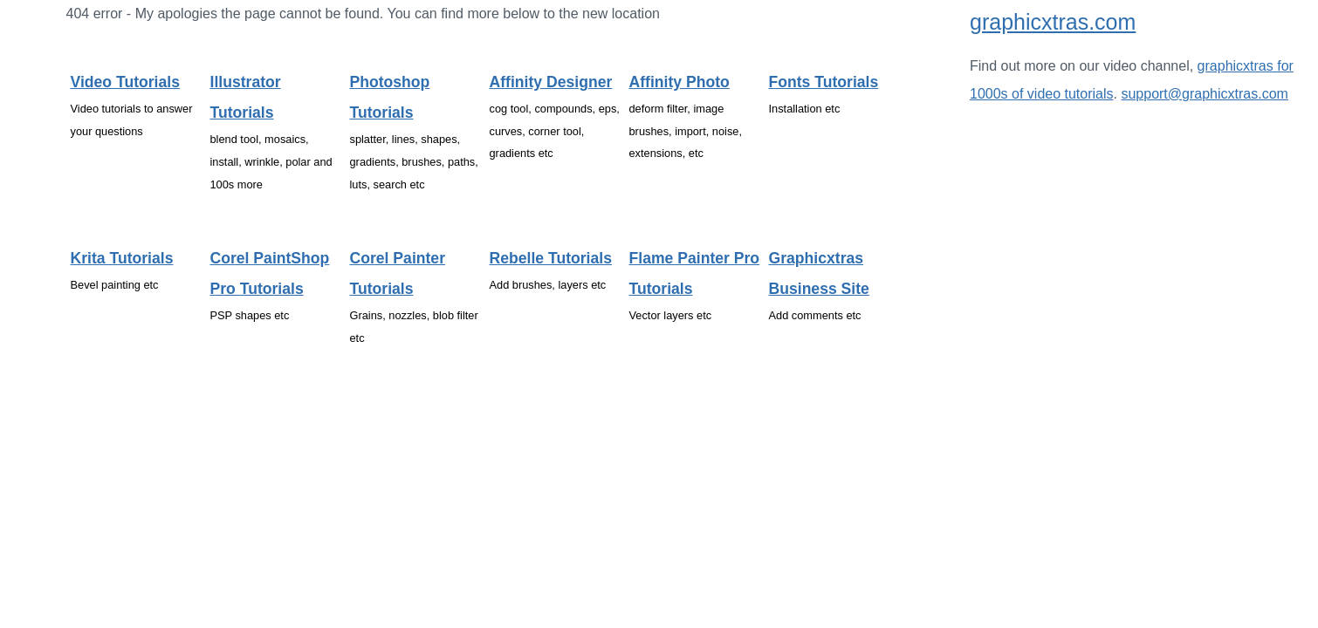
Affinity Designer (551, 82)
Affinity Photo (679, 82)
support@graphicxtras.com (1204, 93)
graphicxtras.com (1053, 22)
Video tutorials (125, 82)
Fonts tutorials (824, 82)
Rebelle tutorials (551, 258)
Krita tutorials (122, 258)
